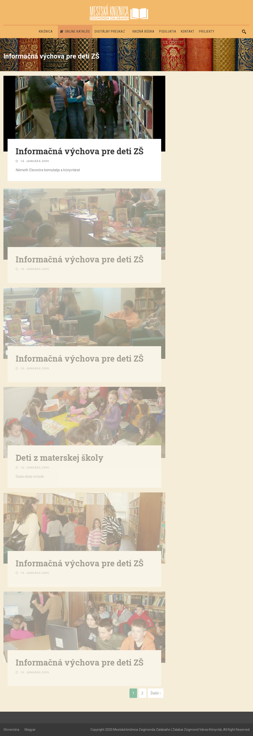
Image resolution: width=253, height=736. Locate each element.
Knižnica (46, 31)
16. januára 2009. (35, 161)
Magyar (30, 729)
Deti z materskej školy (60, 458)
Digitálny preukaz (110, 31)
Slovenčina (11, 729)
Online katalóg (75, 31)
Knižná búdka (143, 31)
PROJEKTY (206, 31)
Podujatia (167, 31)
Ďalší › (156, 693)
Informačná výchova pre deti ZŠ (79, 151)
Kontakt (187, 31)
